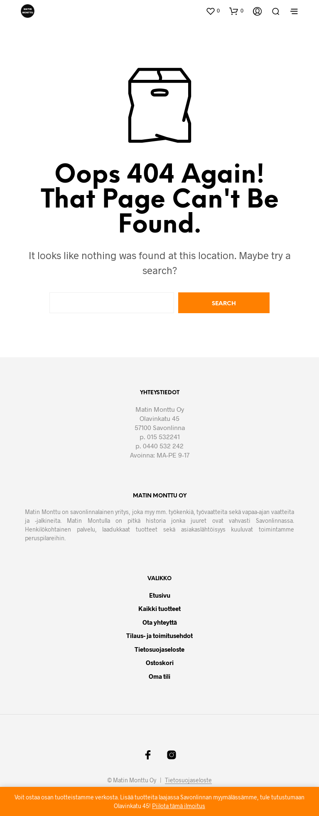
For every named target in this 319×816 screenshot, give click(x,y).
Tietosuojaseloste (159, 649)
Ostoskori (160, 662)
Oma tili (159, 676)
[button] (213, 11)
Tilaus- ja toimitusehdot (159, 635)
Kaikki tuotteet (159, 608)
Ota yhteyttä (159, 622)
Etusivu (159, 595)
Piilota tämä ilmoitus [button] (178, 805)
